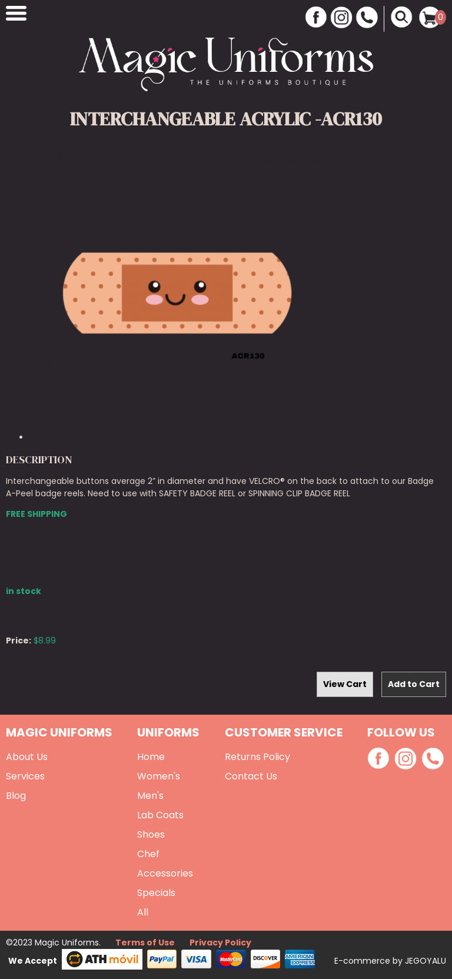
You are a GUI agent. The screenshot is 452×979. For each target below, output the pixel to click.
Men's (150, 795)
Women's (158, 776)
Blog (16, 795)
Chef (148, 854)
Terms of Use (145, 942)
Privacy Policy (220, 942)
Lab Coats (160, 815)
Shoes (151, 834)
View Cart (345, 684)
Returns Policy (257, 757)
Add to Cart (414, 684)
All (142, 912)
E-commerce (363, 961)
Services (25, 776)
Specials (156, 893)
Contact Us (251, 776)
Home (151, 757)
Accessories (165, 873)
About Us (27, 757)
